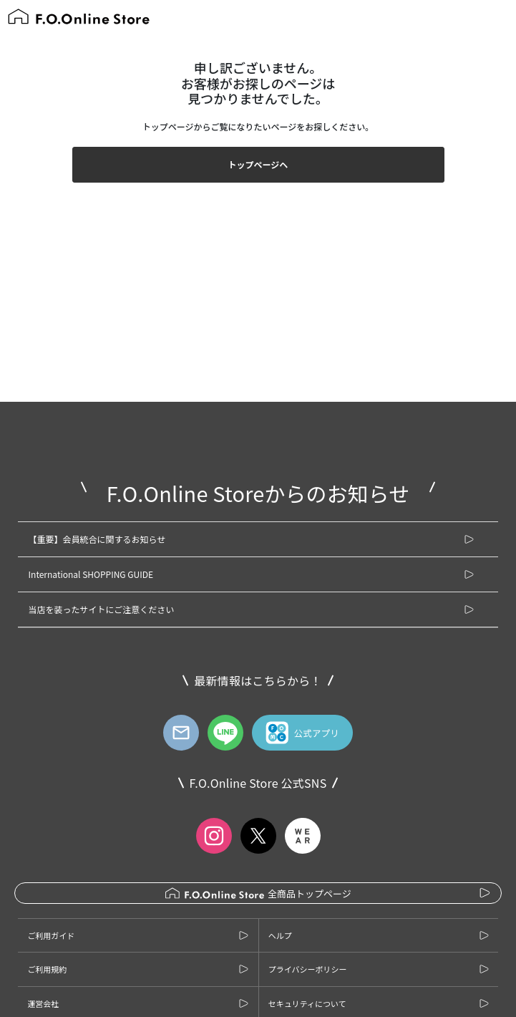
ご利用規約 (47, 969)
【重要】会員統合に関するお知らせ (97, 539)
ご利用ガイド (50, 935)
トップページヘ (258, 164)
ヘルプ (280, 935)
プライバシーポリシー (307, 969)
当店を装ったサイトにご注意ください (102, 609)
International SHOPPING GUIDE (91, 574)
